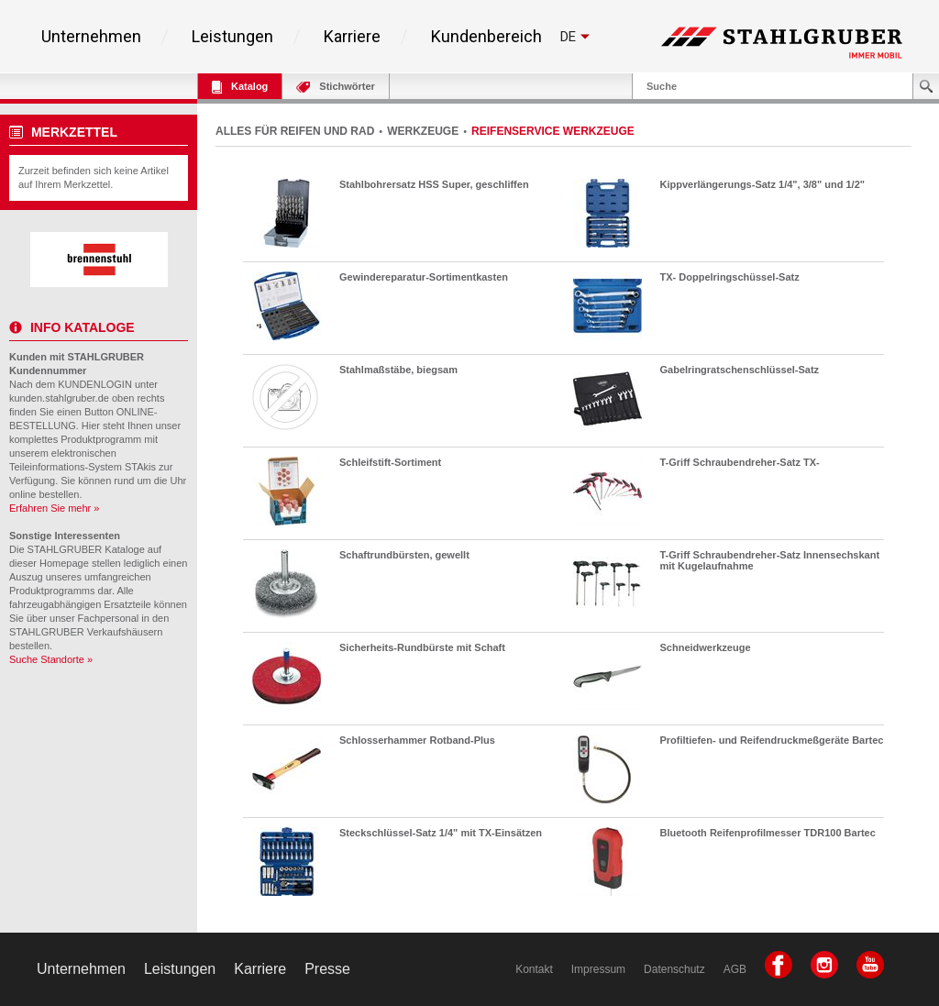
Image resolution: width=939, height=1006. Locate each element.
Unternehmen (91, 37)
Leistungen (232, 37)
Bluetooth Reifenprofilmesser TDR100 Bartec (768, 832)
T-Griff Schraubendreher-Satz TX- (740, 462)
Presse (327, 969)
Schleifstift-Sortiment (390, 462)
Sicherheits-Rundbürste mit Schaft (422, 647)
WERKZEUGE (422, 131)
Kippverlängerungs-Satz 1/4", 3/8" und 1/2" (762, 184)
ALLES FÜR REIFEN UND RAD (294, 131)
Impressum (598, 969)
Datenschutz (674, 969)
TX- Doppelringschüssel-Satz (730, 276)
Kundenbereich (486, 37)
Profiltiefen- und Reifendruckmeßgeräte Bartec (772, 740)
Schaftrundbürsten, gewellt (404, 554)
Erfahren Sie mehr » (54, 508)
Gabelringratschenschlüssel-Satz (740, 369)
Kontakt (534, 969)
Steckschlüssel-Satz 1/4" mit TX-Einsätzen (440, 832)
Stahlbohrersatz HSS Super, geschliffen (434, 184)
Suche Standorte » (51, 659)
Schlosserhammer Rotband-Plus (417, 740)
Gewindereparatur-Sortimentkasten (423, 276)
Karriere (352, 37)
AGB (735, 969)
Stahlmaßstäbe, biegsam (398, 369)
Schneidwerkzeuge (705, 647)
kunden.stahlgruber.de (59, 398)
